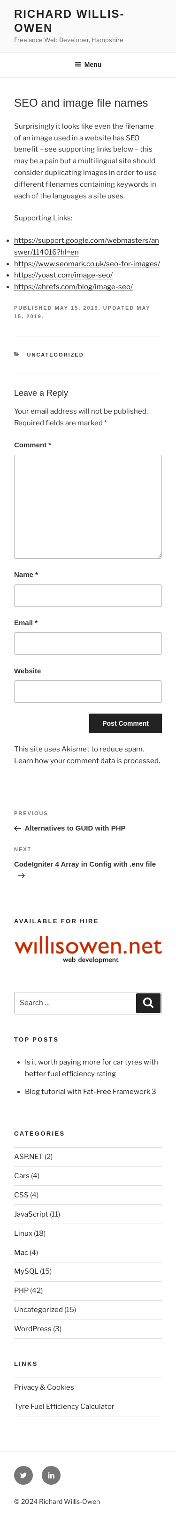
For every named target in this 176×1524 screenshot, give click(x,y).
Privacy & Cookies (44, 1387)
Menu (88, 64)
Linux (23, 1233)
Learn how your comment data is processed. (87, 761)
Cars (22, 1176)
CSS (21, 1195)
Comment (32, 445)
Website (27, 671)
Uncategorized (55, 354)
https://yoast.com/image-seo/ (63, 275)
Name (26, 574)
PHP (21, 1290)
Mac (21, 1252)
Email (26, 623)
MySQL (26, 1271)
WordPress (33, 1329)
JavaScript (31, 1214)
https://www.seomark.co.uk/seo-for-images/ (87, 264)
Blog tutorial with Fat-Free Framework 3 (90, 1091)
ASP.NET (28, 1156)
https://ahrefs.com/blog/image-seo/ (73, 287)
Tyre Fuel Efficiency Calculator (64, 1406)
